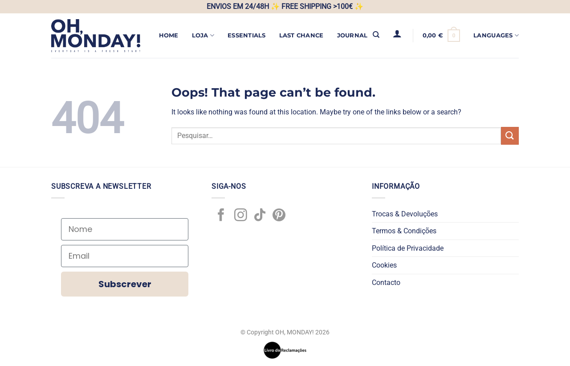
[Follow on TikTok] (259, 216)
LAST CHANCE (301, 35)
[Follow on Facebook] (221, 216)
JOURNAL (352, 35)
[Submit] (510, 135)
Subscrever (124, 284)
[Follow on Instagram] (240, 216)
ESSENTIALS (247, 35)
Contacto (386, 282)
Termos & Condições (404, 231)
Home (169, 35)
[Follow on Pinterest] (279, 216)
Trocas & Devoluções (405, 214)
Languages (496, 35)
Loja (203, 35)
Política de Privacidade (408, 248)
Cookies (384, 265)
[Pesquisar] (376, 34)
